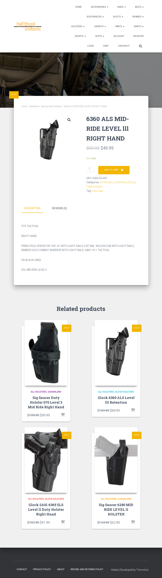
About (60, 569)
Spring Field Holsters (51, 106)
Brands (138, 16)
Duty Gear (97, 190)
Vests (99, 36)
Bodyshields (95, 16)
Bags (122, 7)
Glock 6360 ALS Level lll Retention (116, 400)
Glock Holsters (124, 392)
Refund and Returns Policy (87, 569)
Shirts (139, 26)
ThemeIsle (142, 569)
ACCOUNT (119, 36)
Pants (119, 26)
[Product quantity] (91, 169)
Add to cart (111, 170)
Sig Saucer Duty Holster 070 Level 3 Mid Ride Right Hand (46, 402)
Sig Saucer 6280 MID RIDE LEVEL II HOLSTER (116, 509)
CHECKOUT (124, 46)
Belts (139, 7)
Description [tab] (32, 208)
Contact (22, 569)
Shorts (80, 36)
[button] (69, 119)
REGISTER (138, 36)
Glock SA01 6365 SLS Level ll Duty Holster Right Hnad (46, 509)
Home (78, 7)
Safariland (34, 106)
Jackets (100, 26)
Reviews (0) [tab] (59, 208)
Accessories (99, 7)
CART (106, 46)
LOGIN (90, 46)
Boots (118, 16)
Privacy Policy (42, 569)
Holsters (78, 26)
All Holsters (107, 182)
